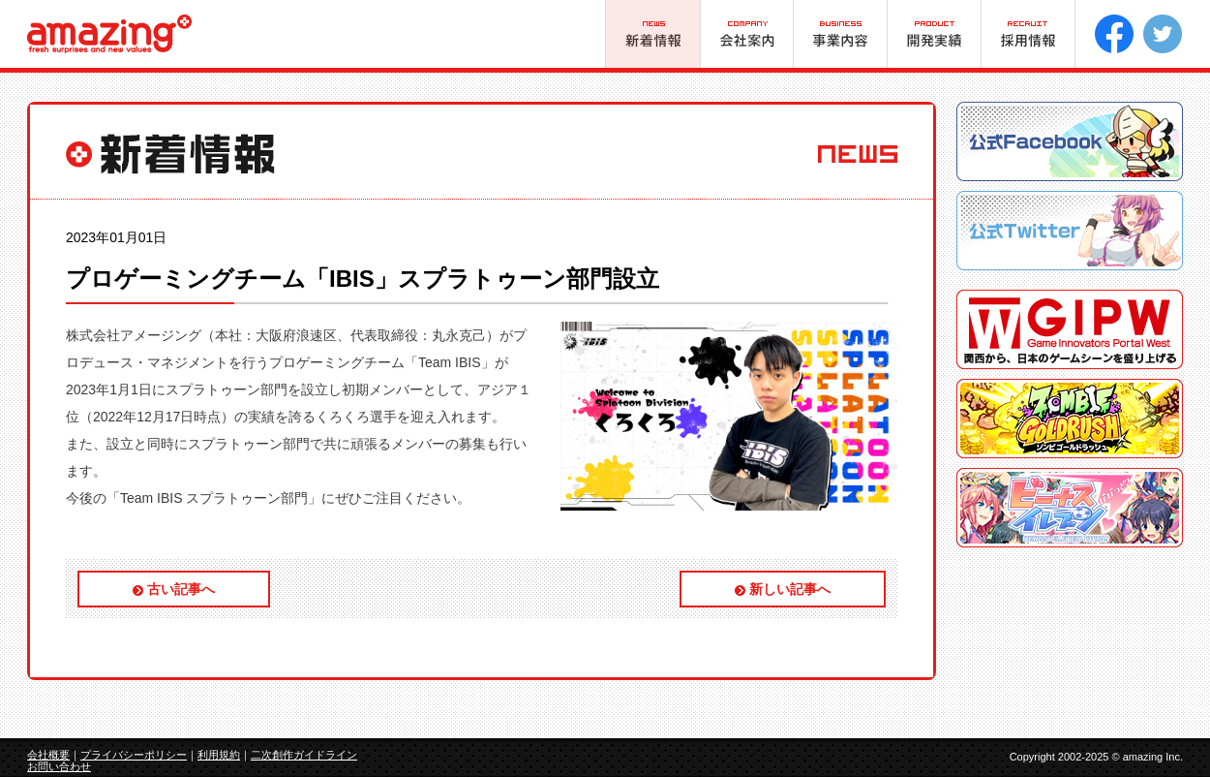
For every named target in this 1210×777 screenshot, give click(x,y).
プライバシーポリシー (133, 755)
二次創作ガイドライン (304, 755)
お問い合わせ (59, 766)
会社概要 (48, 755)
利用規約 (218, 755)
